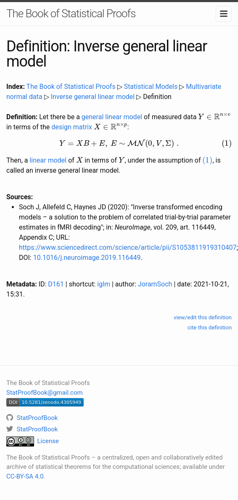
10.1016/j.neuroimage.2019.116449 (87, 258)
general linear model (112, 117)
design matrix (71, 127)
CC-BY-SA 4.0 (25, 476)
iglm (103, 284)
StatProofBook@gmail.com (44, 392)
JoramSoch (155, 284)
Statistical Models (151, 87)
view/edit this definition (203, 317)
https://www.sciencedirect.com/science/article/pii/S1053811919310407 (128, 247)
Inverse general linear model (93, 97)
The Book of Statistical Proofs (70, 13)
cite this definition (210, 327)
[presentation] (214, 116)
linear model (47, 160)
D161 (55, 284)
